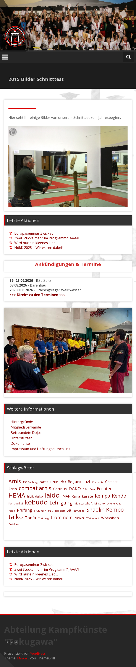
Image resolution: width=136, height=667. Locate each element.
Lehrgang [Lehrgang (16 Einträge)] (61, 502)
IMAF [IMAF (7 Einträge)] (66, 496)
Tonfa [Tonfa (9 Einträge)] (30, 517)
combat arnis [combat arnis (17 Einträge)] (35, 488)
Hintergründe (22, 421)
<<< (37, 294)
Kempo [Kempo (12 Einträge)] (102, 496)
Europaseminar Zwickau (33, 233)
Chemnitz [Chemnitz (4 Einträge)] (97, 482)
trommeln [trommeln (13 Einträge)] (61, 517)
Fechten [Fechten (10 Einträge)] (105, 488)
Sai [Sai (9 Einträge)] (69, 510)
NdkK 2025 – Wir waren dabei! (38, 247)
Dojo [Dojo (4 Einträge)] (92, 489)
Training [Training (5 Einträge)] (43, 518)
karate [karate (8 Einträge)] (87, 496)
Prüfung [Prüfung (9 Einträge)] (24, 510)
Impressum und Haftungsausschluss (40, 448)
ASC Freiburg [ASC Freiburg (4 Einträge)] (30, 482)
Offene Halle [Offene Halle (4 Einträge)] (114, 503)
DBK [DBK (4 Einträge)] (85, 489)
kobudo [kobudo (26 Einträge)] (36, 502)
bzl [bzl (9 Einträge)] (87, 481)
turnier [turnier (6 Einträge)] (79, 518)
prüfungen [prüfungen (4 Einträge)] (40, 510)
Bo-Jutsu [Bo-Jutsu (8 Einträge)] (75, 481)
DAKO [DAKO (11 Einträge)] (75, 488)
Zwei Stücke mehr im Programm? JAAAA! (46, 238)
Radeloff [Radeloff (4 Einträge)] (60, 510)
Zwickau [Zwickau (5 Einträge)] (13, 524)
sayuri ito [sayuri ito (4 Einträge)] (79, 510)
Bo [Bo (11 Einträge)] (63, 481)
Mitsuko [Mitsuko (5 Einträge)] (99, 503)
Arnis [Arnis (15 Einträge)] (14, 481)
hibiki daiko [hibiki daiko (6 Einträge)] (35, 496)
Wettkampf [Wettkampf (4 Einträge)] (92, 518)
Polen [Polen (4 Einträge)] (11, 510)
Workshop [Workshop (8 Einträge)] (110, 517)
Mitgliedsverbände (26, 427)
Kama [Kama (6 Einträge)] (76, 496)
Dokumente (20, 443)
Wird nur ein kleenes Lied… (36, 242)
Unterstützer (21, 438)
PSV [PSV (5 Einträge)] (50, 510)
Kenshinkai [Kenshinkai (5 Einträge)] (15, 503)
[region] (68, 166)
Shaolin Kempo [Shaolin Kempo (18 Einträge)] (105, 509)
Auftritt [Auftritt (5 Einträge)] (43, 482)
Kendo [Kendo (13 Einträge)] (119, 495)
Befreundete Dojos (26, 432)
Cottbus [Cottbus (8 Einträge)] (60, 488)
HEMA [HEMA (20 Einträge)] (16, 495)
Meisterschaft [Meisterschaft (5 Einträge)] (83, 503)
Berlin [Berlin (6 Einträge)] (54, 482)
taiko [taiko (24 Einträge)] (15, 516)
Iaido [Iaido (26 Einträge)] (52, 495)
